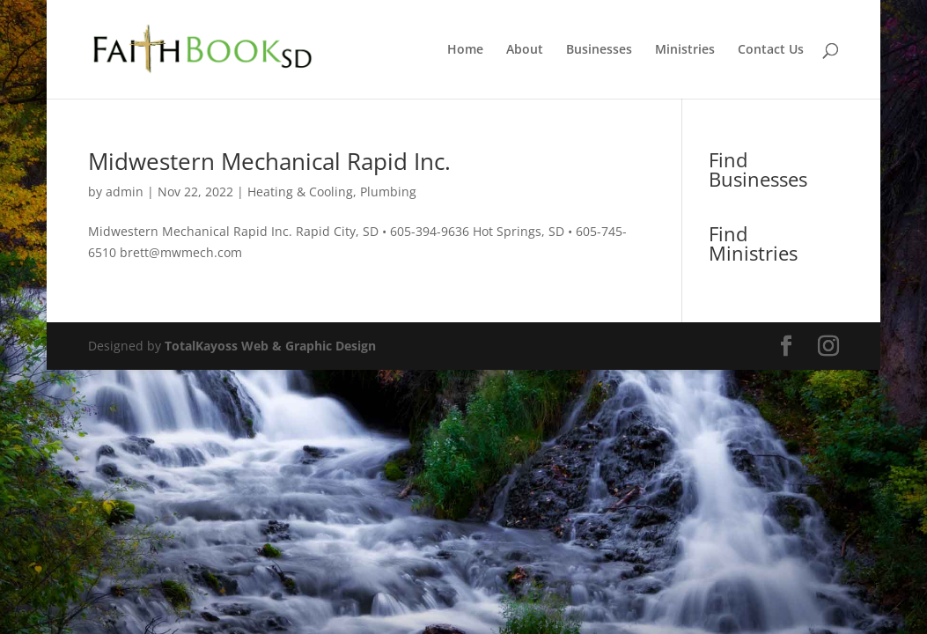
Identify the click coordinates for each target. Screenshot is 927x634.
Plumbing (388, 191)
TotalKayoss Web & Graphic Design (270, 345)
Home (465, 50)
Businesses (599, 50)
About (524, 50)
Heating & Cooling (300, 191)
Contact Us (771, 50)
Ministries (685, 50)
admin (124, 191)
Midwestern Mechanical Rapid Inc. (269, 161)
